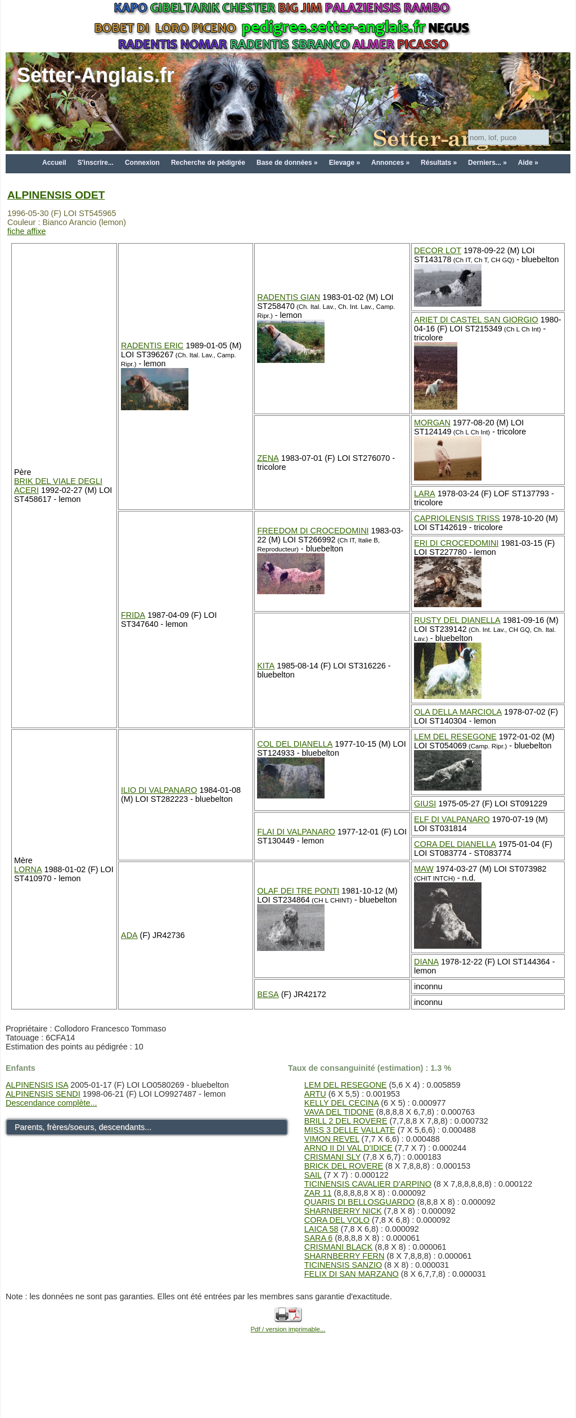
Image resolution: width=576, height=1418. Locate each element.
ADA (129, 935)
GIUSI (425, 803)
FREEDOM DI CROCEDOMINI (312, 530)
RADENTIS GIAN (288, 297)
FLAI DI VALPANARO (296, 831)
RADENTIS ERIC (152, 345)
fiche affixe (26, 231)
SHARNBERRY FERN (344, 1255)
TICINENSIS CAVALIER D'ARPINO (367, 1183)
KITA (265, 665)
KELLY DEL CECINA (341, 1102)
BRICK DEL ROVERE (343, 1165)
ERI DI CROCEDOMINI (456, 543)
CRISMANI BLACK (338, 1246)
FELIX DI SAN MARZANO (351, 1273)
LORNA (28, 869)
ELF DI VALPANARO (452, 819)
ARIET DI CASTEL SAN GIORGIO (476, 319)
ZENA (267, 458)
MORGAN (432, 422)
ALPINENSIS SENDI (43, 1093)
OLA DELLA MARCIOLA (458, 711)
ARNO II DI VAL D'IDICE (348, 1147)
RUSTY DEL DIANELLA (457, 620)
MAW (424, 868)
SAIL (313, 1174)
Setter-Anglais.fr (95, 75)
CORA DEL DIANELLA (455, 844)
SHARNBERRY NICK (343, 1210)
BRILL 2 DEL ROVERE (346, 1120)
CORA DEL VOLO (337, 1219)
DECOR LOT (437, 250)
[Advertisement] (288, 1391)
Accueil (54, 163)
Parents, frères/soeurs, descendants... (83, 1127)
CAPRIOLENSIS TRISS (457, 518)
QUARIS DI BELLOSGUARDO (359, 1201)
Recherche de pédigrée (208, 163)
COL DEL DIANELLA (294, 743)
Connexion (142, 163)
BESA (267, 994)
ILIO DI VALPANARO (159, 790)
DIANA (426, 961)
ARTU (315, 1093)
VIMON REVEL (331, 1138)
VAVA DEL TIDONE (339, 1111)
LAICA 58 (321, 1228)
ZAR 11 (318, 1192)
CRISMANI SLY (332, 1156)
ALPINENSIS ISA (37, 1084)
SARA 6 (318, 1237)
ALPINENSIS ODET (56, 195)
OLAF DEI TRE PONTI (298, 890)
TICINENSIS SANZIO (343, 1264)
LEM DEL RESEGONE (455, 736)
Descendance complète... (51, 1102)
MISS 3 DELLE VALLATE (349, 1129)
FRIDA (133, 615)
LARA (424, 493)
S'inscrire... (96, 163)
